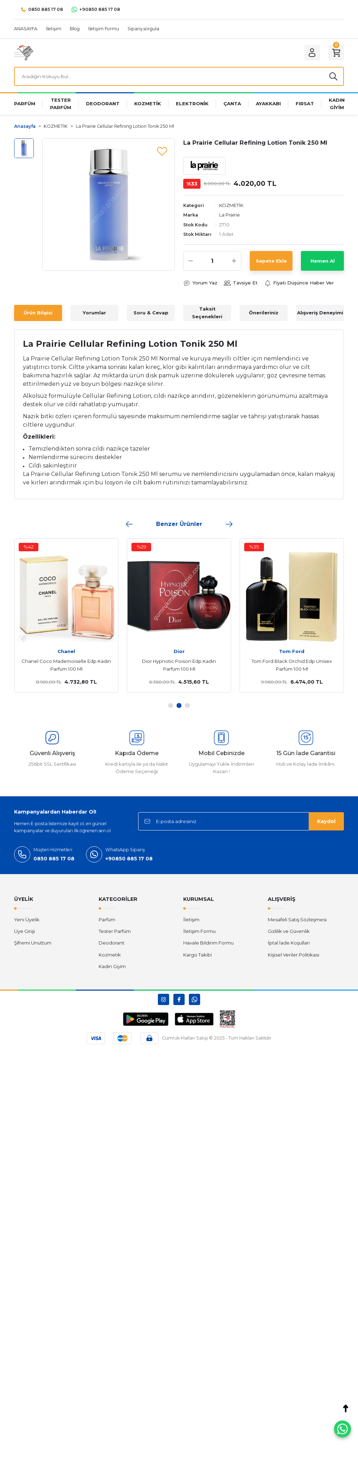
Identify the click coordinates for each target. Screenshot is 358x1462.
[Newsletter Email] (241, 821)
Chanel (66, 651)
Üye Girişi (24, 931)
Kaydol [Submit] (326, 821)
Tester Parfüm (115, 931)
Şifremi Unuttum (32, 943)
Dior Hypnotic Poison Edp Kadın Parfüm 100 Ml (179, 665)
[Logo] (23, 52)
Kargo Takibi (197, 955)
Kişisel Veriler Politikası (293, 955)
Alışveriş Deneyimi (320, 312)
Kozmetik (110, 955)
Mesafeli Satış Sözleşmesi (297, 919)
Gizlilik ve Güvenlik (289, 931)
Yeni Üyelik (26, 919)
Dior (179, 651)
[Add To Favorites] (162, 151)
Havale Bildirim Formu (208, 943)
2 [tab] (179, 705)
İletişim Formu (199, 931)
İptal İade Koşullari (289, 943)
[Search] (179, 76)
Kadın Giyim (112, 966)
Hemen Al (322, 261)
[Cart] (336, 53)
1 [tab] (170, 705)
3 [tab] (187, 705)
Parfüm (107, 919)
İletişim (191, 919)
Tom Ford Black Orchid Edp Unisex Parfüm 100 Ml (292, 665)
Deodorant (111, 943)
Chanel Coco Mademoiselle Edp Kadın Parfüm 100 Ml (66, 665)
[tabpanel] (66, 615)
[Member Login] (312, 53)
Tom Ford (291, 651)
